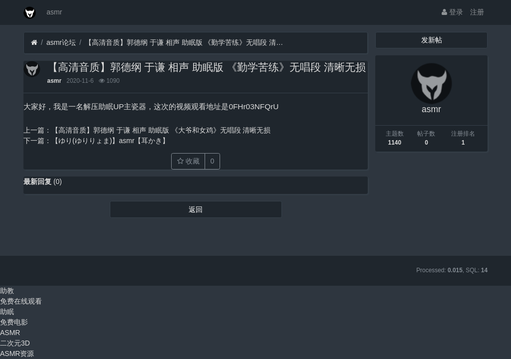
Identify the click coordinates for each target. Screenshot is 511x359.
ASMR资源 (17, 354)
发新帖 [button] (431, 40)
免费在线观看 (21, 301)
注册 (477, 12)
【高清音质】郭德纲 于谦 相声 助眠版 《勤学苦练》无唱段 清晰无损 (184, 42)
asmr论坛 (61, 42)
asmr (54, 12)
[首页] (34, 42)
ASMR (10, 333)
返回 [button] (196, 209)
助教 (7, 291)
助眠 (7, 312)
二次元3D (15, 343)
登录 (452, 12)
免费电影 (14, 322)
